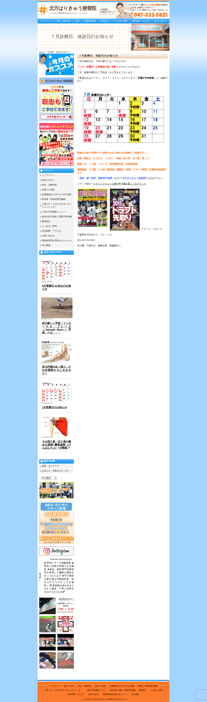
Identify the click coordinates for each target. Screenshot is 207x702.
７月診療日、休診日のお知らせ (98, 55)
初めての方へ (48, 180)
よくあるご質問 (120, 21)
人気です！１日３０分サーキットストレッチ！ (63, 690)
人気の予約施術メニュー (53, 212)
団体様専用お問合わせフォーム (57, 240)
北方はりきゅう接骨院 (105, 699)
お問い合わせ (160, 21)
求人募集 (46, 245)
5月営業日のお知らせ (54, 407)
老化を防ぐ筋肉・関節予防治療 (57, 216)
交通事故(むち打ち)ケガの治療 (56, 194)
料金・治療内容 (64, 21)
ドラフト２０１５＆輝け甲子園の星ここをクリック (119, 184)
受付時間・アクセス (141, 21)
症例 (77, 21)
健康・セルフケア (50, 466)
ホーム (41, 52)
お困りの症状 (48, 189)
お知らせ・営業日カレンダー (56, 471)
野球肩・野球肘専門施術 (53, 199)
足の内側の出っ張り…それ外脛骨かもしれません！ (56, 369)
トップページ (46, 21)
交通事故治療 (90, 21)
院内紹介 (105, 21)
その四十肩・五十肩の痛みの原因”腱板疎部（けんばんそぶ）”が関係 (56, 444)
